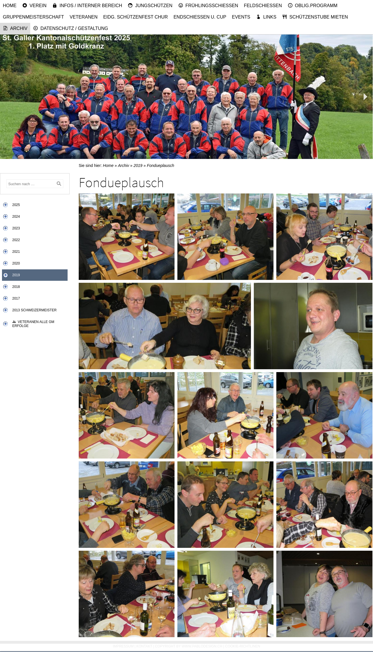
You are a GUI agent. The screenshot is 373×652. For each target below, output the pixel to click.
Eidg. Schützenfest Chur (135, 17)
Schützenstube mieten (315, 16)
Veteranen (84, 17)
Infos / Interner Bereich (87, 5)
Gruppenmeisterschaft (33, 17)
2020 (16, 263)
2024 (16, 217)
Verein (34, 5)
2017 (16, 298)
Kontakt (144, 646)
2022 (16, 240)
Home (10, 5)
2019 (16, 275)
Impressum (123, 646)
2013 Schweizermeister (34, 310)
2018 (16, 287)
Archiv (15, 28)
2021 (16, 252)
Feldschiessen (263, 5)
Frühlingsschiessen (208, 5)
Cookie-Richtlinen (242, 646)
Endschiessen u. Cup (199, 17)
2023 (16, 228)
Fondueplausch (160, 165)
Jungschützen (150, 5)
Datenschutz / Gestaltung (70, 28)
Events (241, 17)
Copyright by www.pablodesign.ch (188, 646)
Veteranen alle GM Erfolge (33, 324)
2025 (16, 205)
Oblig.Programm (313, 5)
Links (266, 16)
